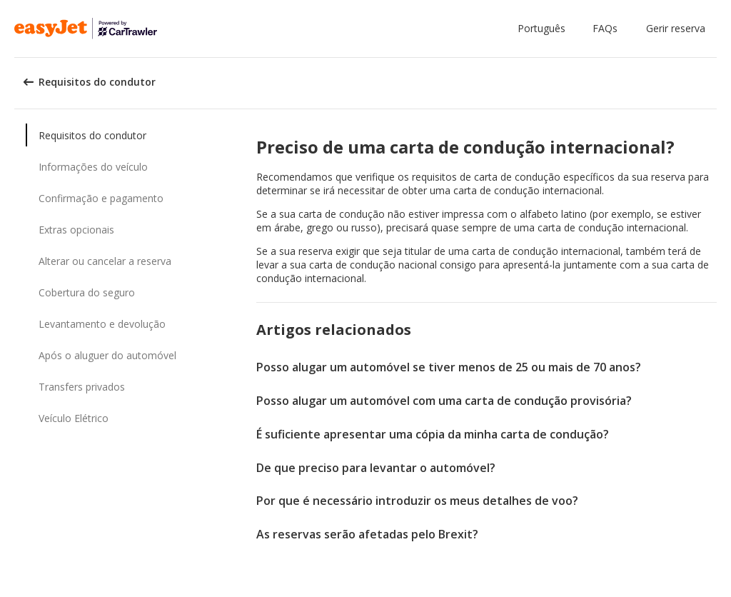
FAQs (605, 28)
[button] (544, 28)
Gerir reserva (675, 28)
